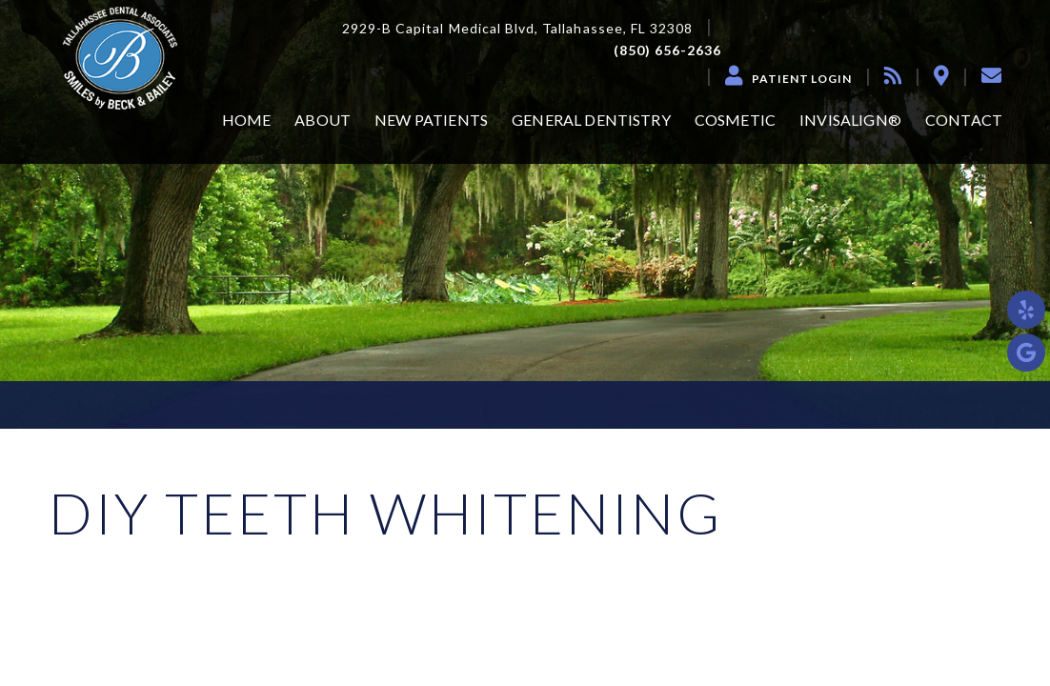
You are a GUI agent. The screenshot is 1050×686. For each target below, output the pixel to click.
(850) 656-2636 (668, 50)
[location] (941, 75)
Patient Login (802, 79)
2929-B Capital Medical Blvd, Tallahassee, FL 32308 (518, 28)
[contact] (991, 75)
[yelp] (1026, 310)
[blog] (892, 75)
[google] (1026, 352)
